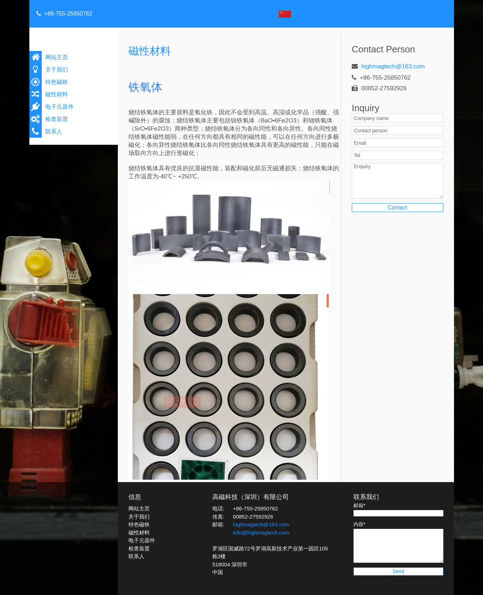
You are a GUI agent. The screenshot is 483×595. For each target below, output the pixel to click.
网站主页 (56, 57)
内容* (359, 524)
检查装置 (56, 119)
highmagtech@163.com (393, 66)
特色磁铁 (56, 82)
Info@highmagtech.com (261, 533)
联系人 (53, 131)
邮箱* (359, 505)
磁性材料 (56, 94)
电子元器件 (59, 107)
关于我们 (56, 70)
